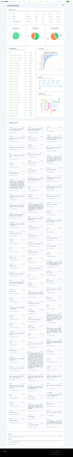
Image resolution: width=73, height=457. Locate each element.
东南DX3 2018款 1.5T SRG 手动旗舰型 (15, 68)
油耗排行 (35, 1)
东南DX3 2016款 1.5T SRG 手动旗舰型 (15, 97)
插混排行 (46, 1)
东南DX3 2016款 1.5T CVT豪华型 (14, 105)
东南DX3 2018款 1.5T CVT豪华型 (14, 76)
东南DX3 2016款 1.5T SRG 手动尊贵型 (15, 99)
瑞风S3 (48, 83)
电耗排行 (40, 1)
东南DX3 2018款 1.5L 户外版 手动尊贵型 (15, 94)
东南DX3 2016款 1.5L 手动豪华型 (14, 115)
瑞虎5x (57, 83)
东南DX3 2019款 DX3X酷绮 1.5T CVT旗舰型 (16, 55)
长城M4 (43, 83)
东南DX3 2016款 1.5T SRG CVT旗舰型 (15, 102)
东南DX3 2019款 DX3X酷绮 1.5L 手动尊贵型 (16, 60)
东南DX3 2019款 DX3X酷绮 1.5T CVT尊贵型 (16, 57)
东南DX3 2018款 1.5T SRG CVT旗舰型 (15, 73)
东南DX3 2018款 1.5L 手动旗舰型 (14, 89)
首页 (19, 1)
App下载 (24, 1)
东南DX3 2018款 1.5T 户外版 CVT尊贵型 (15, 65)
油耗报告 (29, 1)
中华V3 (40, 88)
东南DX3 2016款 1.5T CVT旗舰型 (14, 107)
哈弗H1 (53, 83)
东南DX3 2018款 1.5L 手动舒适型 (14, 86)
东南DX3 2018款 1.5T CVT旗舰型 (14, 78)
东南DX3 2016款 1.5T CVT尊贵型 (14, 110)
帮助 (51, 1)
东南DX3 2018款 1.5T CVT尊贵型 (14, 81)
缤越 (39, 83)
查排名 (14, 9)
